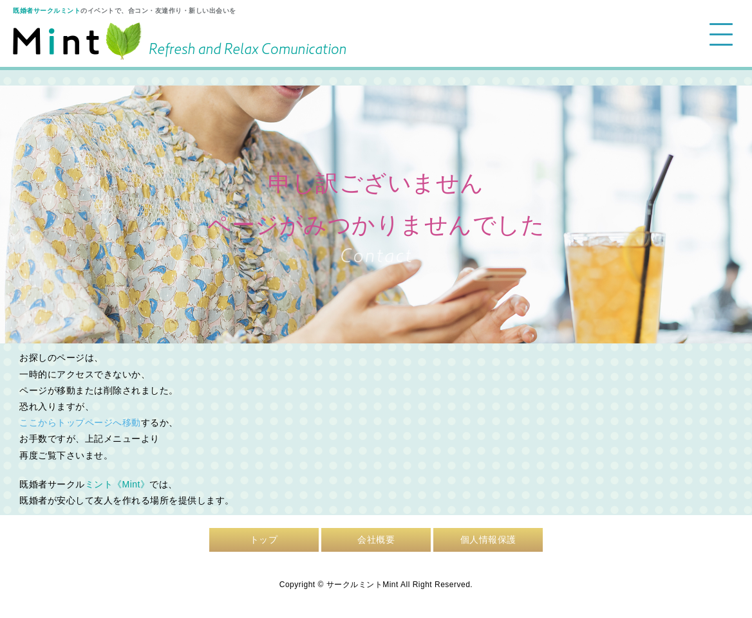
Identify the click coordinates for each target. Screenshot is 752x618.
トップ (264, 539)
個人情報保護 (488, 539)
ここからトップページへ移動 (80, 422)
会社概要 (376, 539)
